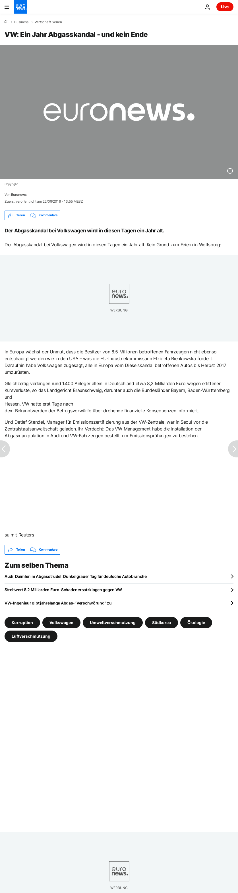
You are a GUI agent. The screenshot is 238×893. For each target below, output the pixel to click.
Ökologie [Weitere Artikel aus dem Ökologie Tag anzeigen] (196, 622)
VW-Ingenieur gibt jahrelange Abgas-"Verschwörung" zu (58, 603)
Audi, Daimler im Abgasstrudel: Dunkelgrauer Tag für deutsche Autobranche (76, 576)
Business (21, 22)
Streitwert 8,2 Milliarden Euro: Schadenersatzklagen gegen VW (63, 589)
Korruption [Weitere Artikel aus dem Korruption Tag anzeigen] (22, 622)
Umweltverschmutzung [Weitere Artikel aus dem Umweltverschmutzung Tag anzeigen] (113, 622)
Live (225, 6)
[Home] (6, 22)
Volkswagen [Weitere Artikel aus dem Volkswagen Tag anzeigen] (61, 622)
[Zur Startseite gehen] (20, 7)
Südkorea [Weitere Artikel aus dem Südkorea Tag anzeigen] (161, 622)
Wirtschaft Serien (48, 22)
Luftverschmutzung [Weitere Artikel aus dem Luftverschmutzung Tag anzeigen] (31, 635)
